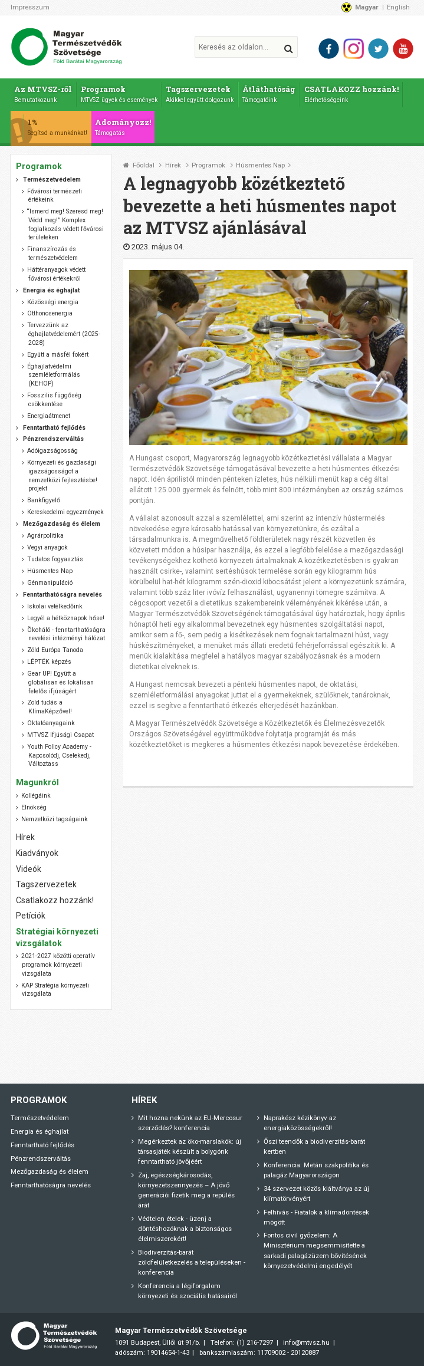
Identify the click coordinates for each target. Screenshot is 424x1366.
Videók (28, 869)
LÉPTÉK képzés (49, 662)
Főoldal (144, 165)
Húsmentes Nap (260, 165)
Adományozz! (123, 126)
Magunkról (37, 782)
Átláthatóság (268, 93)
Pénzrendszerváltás (41, 1158)
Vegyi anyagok (47, 547)
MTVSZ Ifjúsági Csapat (60, 735)
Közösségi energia (52, 302)
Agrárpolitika (45, 535)
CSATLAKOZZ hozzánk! (351, 93)
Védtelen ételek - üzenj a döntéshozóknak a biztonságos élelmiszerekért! (185, 1228)
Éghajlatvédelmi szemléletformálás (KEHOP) (53, 375)
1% (57, 126)
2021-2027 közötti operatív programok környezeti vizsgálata (58, 964)
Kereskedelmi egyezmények (65, 512)
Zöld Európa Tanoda (55, 650)
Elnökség (34, 807)
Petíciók (30, 915)
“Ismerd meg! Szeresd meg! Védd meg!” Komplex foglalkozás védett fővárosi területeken (65, 224)
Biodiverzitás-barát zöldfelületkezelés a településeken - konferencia (191, 1262)
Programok (119, 93)
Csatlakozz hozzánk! (55, 900)
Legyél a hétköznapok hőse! (65, 618)
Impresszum (30, 7)
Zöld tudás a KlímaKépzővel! (49, 707)
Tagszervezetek (200, 93)
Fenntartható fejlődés (42, 1145)
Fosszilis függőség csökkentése (54, 399)
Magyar (367, 7)
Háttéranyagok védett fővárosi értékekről (56, 274)
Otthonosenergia (50, 313)
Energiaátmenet (48, 416)
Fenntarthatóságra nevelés (51, 1185)
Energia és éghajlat (39, 1131)
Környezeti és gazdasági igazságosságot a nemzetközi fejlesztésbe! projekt (62, 475)
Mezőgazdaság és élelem (49, 1171)
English (398, 7)
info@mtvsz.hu (306, 1342)
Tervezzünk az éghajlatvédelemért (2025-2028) (63, 333)
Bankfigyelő (43, 500)
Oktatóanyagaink (51, 723)
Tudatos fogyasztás (55, 559)
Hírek (173, 165)
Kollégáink (36, 795)
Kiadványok (37, 853)
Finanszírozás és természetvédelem (52, 253)
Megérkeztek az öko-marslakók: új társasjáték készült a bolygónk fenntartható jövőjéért (189, 1151)
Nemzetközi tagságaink (54, 819)
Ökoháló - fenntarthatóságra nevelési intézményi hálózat (66, 634)
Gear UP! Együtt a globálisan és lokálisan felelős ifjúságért (60, 682)
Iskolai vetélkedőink (55, 606)
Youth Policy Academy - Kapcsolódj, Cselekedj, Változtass (59, 755)
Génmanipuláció (50, 583)
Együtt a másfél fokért (57, 354)
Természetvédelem (40, 1118)
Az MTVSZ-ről (43, 93)
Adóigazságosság (52, 451)
